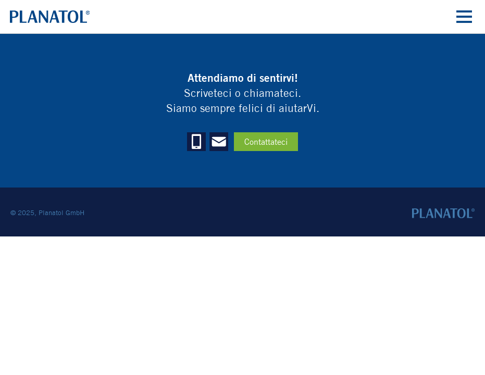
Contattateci (266, 142)
